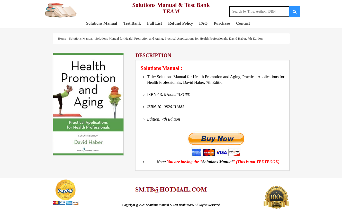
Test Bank (132, 23)
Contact (243, 23)
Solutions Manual (101, 23)
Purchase (222, 23)
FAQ (203, 23)
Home (63, 38)
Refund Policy (180, 23)
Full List (154, 23)
